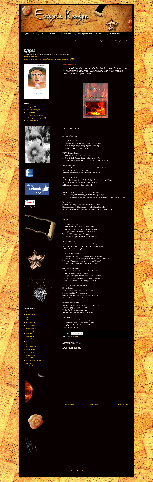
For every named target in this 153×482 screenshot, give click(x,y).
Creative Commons (32, 366)
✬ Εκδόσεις (51, 34)
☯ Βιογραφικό (38, 34)
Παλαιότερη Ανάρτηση (120, 404)
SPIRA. (28, 363)
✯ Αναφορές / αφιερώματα (34, 118)
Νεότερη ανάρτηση (69, 404)
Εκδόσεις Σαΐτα (31, 312)
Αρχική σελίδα (94, 404)
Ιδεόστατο (29, 317)
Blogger (84, 471)
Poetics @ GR (30, 333)
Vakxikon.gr (30, 331)
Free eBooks (30, 336)
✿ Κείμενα (99, 34)
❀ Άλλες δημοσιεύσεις (83, 34)
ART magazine (31, 352)
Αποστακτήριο (31, 328)
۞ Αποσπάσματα (113, 34)
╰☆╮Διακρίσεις (65, 34)
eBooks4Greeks (31, 339)
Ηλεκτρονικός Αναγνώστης (35, 360)
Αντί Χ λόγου (30, 325)
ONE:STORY (30, 322)
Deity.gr (28, 341)
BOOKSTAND (31, 347)
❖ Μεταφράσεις (31, 120)
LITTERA (29, 358)
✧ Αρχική (25, 34)
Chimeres (29, 344)
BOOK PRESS (31, 350)
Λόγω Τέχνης (30, 355)
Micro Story (30, 320)
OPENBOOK (30, 314)
